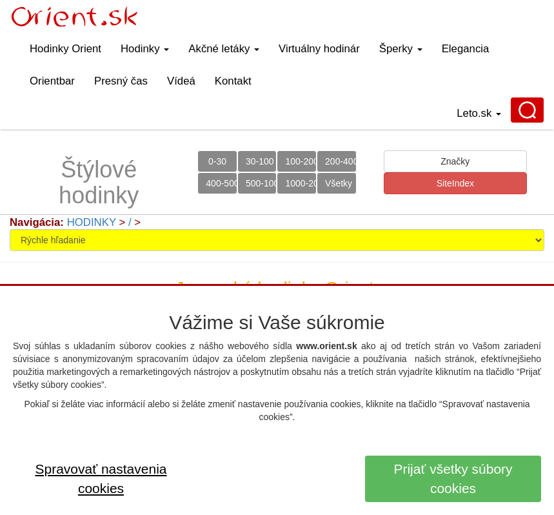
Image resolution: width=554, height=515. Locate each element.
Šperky (400, 49)
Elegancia (466, 49)
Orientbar (52, 81)
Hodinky (145, 49)
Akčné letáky (223, 49)
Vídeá (181, 81)
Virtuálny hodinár (319, 49)
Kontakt (233, 81)
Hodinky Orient (65, 49)
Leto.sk (479, 113)
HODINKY (91, 222)
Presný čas (121, 81)
